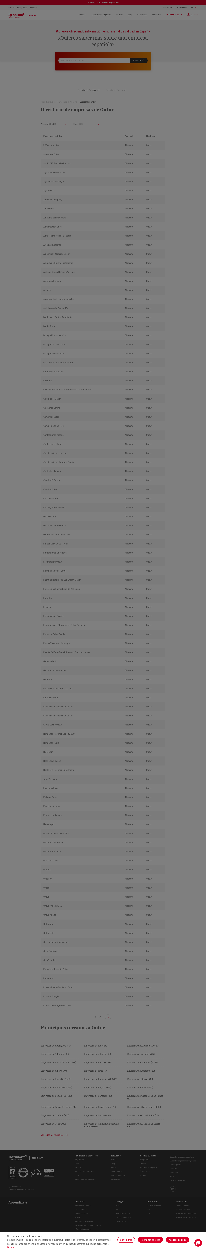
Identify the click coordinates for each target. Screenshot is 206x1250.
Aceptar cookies (178, 1239)
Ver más (11, 1247)
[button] (198, 1243)
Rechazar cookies (150, 1239)
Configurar (126, 1239)
